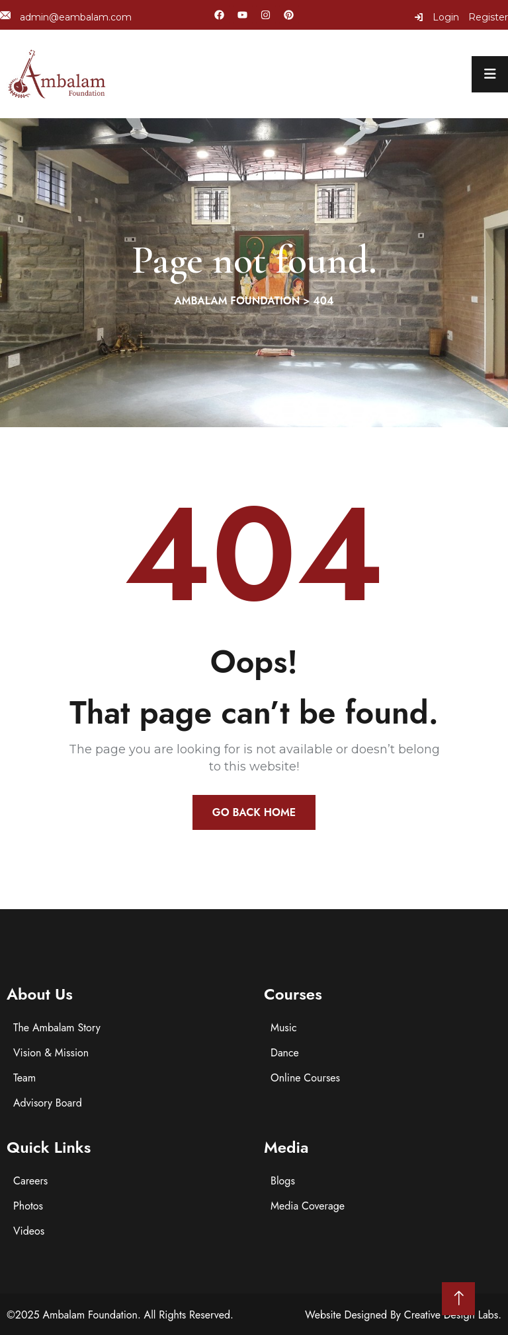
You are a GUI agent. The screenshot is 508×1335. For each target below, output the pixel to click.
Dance (285, 1052)
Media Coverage (308, 1206)
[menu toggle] (490, 74)
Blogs (283, 1180)
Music (284, 1027)
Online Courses (305, 1077)
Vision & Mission (51, 1052)
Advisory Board (47, 1103)
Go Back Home (254, 812)
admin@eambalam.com (66, 17)
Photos (28, 1206)
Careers (30, 1180)
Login (436, 17)
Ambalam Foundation (90, 1314)
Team (24, 1077)
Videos (28, 1231)
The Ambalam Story (57, 1027)
